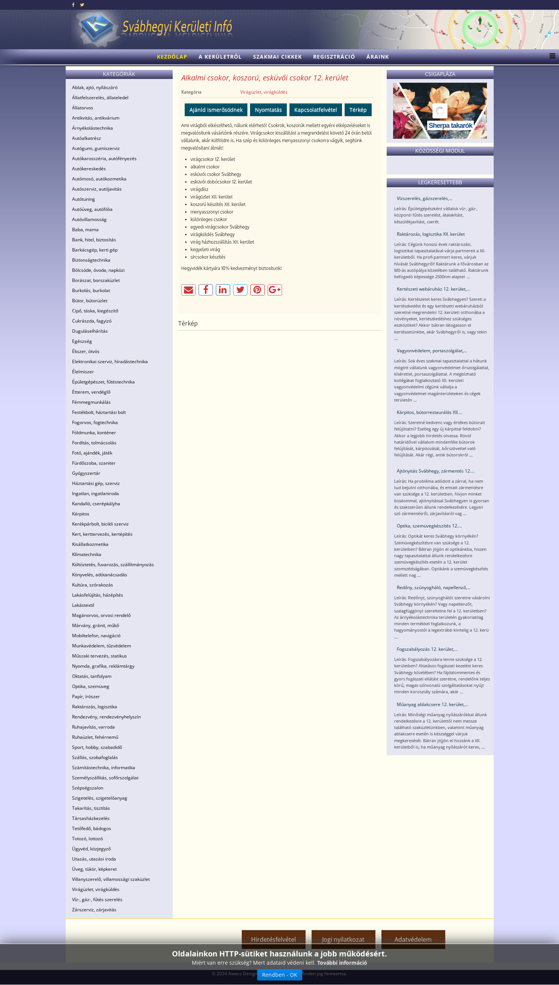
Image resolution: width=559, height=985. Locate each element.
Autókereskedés (89, 168)
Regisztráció (334, 56)
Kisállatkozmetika (90, 544)
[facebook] (73, 5)
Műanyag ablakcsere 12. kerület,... (432, 704)
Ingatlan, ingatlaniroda (95, 493)
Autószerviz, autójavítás (97, 189)
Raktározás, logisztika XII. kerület (431, 234)
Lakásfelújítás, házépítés (97, 595)
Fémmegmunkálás (91, 402)
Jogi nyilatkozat (343, 939)
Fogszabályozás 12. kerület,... (427, 649)
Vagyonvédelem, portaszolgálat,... (432, 350)
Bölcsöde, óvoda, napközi (98, 270)
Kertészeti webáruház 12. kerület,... (433, 289)
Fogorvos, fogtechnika (95, 422)
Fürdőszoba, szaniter (94, 463)
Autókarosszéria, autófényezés (104, 158)
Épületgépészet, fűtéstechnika (103, 382)
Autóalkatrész (86, 138)
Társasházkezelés (91, 818)
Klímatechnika (86, 554)
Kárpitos (80, 514)
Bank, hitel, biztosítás (94, 239)
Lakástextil (83, 605)
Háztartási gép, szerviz (96, 483)
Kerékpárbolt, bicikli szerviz (100, 524)
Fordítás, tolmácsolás (94, 442)
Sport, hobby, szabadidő (97, 747)
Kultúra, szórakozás (92, 585)
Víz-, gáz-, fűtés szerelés (97, 899)
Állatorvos (82, 108)
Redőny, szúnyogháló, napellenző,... (433, 587)
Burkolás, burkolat (91, 290)
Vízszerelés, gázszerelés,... (424, 198)
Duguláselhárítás (90, 331)
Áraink (377, 56)
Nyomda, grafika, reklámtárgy (103, 666)
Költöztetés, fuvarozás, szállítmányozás (113, 564)
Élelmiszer (83, 371)
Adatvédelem (413, 939)
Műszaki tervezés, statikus (99, 656)
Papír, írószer (86, 696)
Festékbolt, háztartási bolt (99, 412)
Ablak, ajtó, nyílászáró (95, 87)
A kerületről (220, 56)
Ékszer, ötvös (85, 351)
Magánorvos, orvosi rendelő (101, 615)
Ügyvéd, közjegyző (91, 849)
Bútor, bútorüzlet (89, 300)
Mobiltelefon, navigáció (96, 635)
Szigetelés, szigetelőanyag (99, 798)
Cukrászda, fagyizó (91, 321)
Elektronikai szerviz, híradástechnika (110, 361)
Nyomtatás (268, 109)
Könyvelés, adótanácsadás (99, 574)
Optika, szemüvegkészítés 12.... (429, 526)
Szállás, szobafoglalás (95, 757)
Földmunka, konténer (94, 432)
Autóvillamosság (89, 219)
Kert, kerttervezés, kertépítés (102, 534)
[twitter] (82, 5)
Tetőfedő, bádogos (91, 828)
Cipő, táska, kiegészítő (95, 311)
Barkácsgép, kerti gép (95, 250)
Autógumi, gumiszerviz (96, 148)
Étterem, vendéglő (91, 392)
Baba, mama (85, 229)
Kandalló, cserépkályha (96, 503)
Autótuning (83, 199)
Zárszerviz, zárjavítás (94, 909)
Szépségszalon (87, 788)
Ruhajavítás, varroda (93, 727)
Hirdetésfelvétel (273, 939)
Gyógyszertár (86, 473)
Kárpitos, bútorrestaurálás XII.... (429, 412)
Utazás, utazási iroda (94, 859)
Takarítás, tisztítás (91, 808)
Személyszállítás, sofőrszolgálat (105, 777)
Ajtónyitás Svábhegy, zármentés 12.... (436, 471)
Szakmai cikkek (277, 56)
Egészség (82, 341)
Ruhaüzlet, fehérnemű (95, 737)
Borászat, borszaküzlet (96, 280)
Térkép (358, 109)
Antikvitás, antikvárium (95, 118)
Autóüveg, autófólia (92, 209)
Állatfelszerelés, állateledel (100, 97)
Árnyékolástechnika (92, 128)
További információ (342, 962)
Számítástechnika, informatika (103, 767)
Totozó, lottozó (87, 838)
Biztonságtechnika (91, 260)
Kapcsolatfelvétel (315, 109)
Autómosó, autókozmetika (99, 179)
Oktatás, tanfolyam (91, 676)
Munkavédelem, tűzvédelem (101, 646)
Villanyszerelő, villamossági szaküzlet (111, 879)
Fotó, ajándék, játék (92, 453)
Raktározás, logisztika (94, 706)
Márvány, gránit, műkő (95, 625)
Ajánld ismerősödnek (216, 109)
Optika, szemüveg (90, 686)
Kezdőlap (172, 56)
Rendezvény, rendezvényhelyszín (106, 717)
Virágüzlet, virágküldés (95, 889)
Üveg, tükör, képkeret (94, 869)
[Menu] (550, 57)
